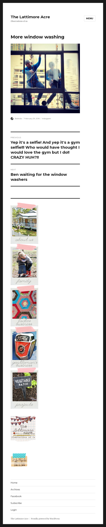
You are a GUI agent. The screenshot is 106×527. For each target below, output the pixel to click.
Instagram (46, 118)
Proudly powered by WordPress (45, 519)
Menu (89, 18)
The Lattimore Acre (30, 17)
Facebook (16, 496)
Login (14, 510)
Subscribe (16, 503)
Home (14, 482)
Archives (15, 489)
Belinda (18, 118)
